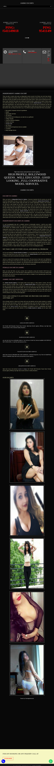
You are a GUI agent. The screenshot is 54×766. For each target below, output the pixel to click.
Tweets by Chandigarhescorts (27, 693)
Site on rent (44, 54)
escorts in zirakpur (23, 364)
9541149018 (32, 26)
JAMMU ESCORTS (36, 761)
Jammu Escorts (27, 3)
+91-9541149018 (8, 753)
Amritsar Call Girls (7, 763)
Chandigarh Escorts (16, 763)
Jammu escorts (27, 185)
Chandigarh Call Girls (27, 763)
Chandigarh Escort (47, 763)
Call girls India (9, 118)
